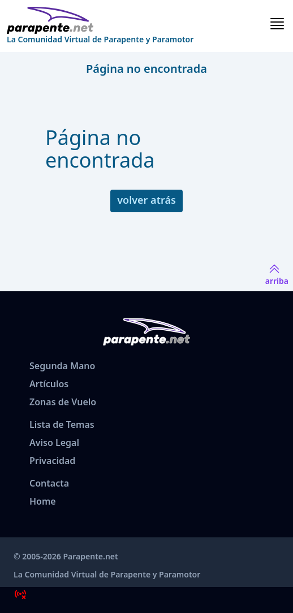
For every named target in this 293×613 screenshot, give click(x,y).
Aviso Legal (54, 442)
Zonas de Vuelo (62, 402)
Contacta (49, 483)
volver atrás (146, 200)
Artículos (48, 384)
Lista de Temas (61, 424)
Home (42, 501)
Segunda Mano (62, 366)
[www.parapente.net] (100, 20)
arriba (276, 274)
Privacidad (52, 460)
